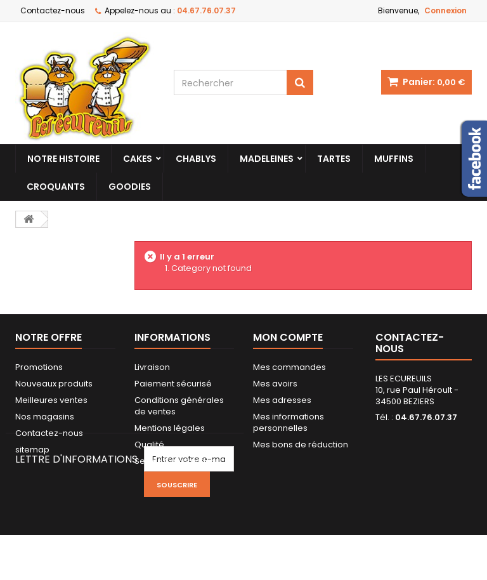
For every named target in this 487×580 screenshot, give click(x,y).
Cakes (137, 158)
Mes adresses (282, 400)
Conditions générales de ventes (179, 406)
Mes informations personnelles (288, 422)
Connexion (445, 10)
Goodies (129, 186)
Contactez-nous (52, 10)
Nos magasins (44, 417)
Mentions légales (169, 428)
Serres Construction (175, 461)
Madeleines (267, 158)
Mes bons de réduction (300, 444)
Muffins (393, 158)
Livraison (152, 367)
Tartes (334, 158)
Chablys (196, 158)
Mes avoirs (275, 384)
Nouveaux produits (54, 384)
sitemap (32, 450)
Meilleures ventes (51, 400)
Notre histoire (63, 158)
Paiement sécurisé (173, 384)
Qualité (149, 444)
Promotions (39, 367)
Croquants (56, 186)
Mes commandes (289, 367)
